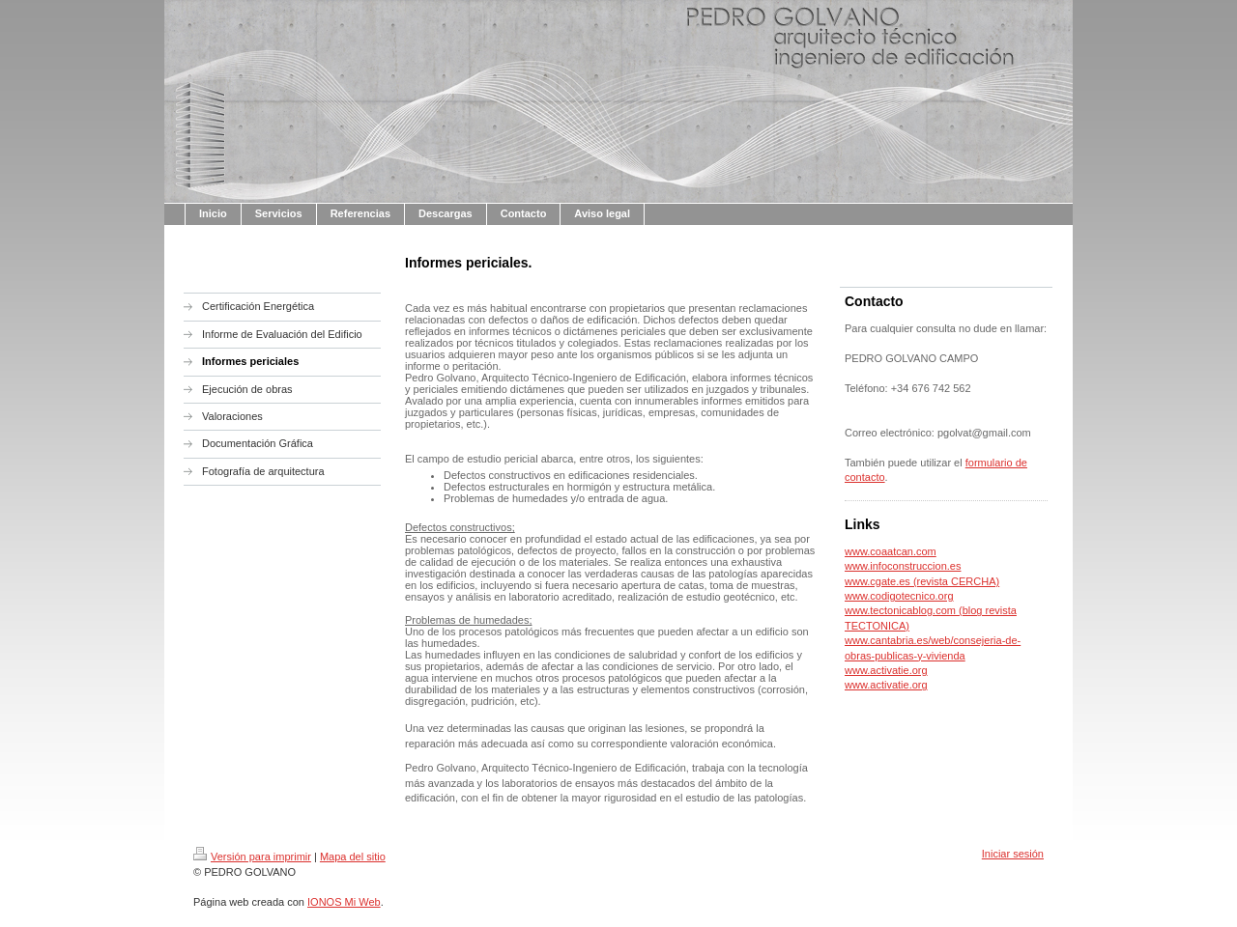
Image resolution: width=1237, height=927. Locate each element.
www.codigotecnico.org (899, 596)
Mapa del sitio (353, 856)
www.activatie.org (886, 670)
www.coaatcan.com (890, 551)
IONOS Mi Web (344, 902)
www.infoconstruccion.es (903, 566)
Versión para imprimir (252, 856)
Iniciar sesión (1013, 853)
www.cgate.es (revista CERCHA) (922, 581)
